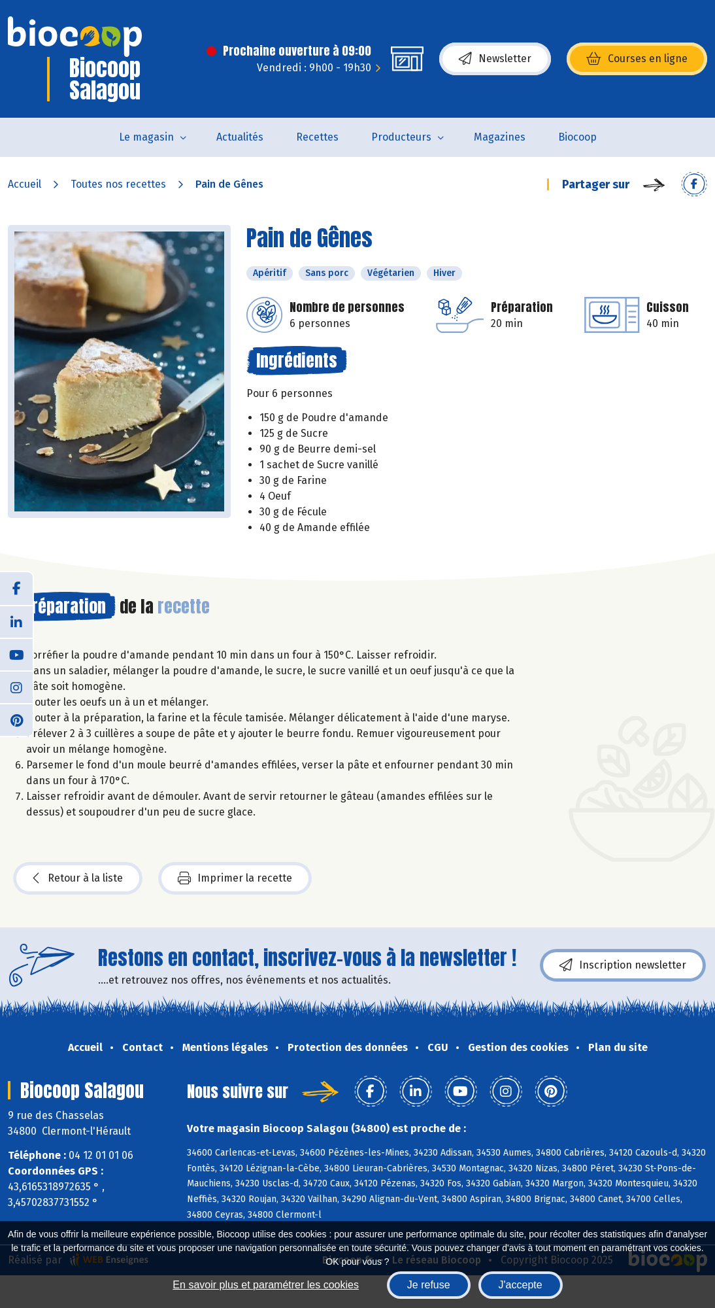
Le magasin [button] (146, 137)
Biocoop (577, 137)
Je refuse (428, 1284)
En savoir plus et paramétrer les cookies (266, 1284)
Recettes (317, 137)
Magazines (499, 137)
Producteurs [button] (401, 137)
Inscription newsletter (622, 965)
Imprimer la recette (235, 878)
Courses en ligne (637, 58)
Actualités (239, 137)
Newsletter (495, 58)
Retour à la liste (78, 878)
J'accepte (520, 1284)
